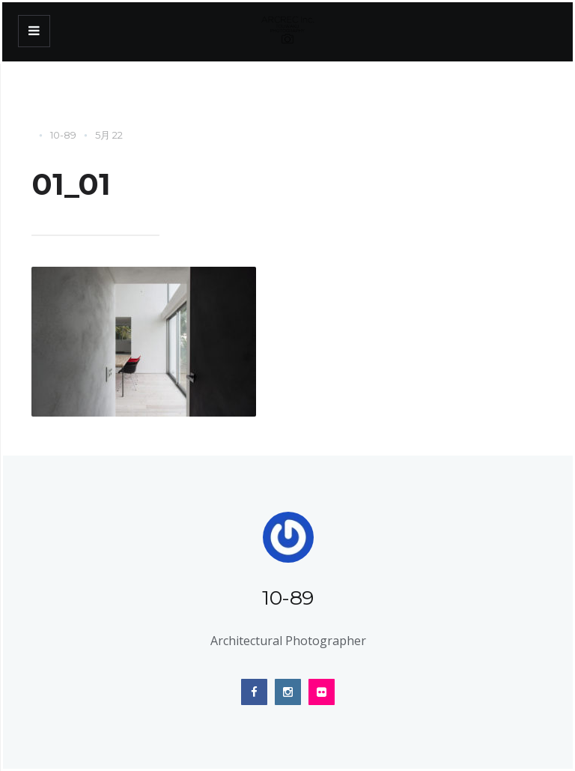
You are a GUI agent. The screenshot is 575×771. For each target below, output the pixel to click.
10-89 (63, 135)
